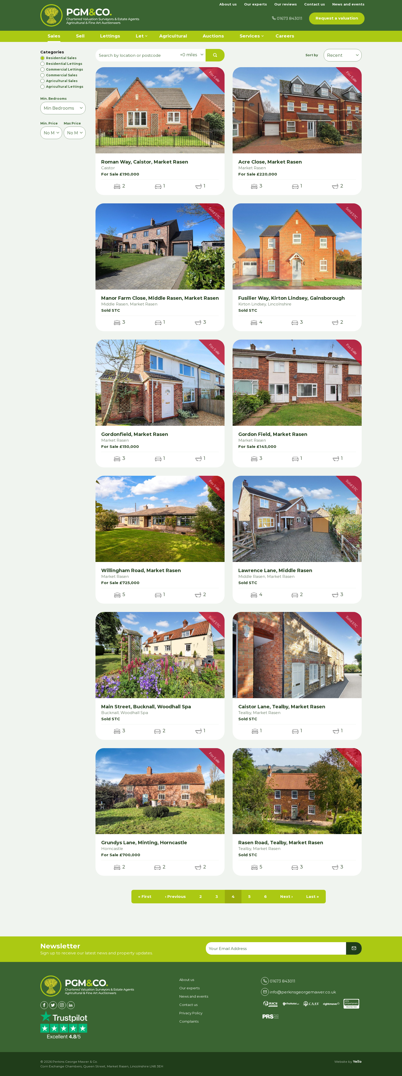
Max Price (72, 123)
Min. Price (49, 123)
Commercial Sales (61, 75)
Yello (357, 1062)
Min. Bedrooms (53, 99)
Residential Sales (61, 58)
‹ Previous (175, 896)
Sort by (312, 55)
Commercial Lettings (64, 69)
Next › (286, 896)
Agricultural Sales (62, 81)
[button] (215, 55)
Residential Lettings (64, 64)
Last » (312, 896)
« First (144, 896)
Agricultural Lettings (64, 87)
